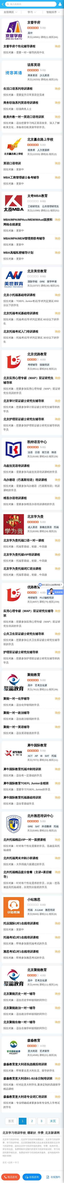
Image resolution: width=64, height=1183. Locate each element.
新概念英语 (46, 527)
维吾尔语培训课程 (15, 498)
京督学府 (33, 22)
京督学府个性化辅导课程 (19, 46)
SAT (47, 756)
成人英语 (32, 527)
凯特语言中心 (37, 442)
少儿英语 (44, 75)
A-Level (39, 910)
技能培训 (44, 364)
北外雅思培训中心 (40, 816)
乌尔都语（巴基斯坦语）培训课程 (25, 480)
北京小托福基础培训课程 (19, 295)
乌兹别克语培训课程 (16, 465)
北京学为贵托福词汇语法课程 (22, 568)
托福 (56, 527)
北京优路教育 (37, 354)
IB (41, 756)
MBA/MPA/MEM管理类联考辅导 (24, 238)
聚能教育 (33, 675)
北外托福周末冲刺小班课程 (20, 858)
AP (36, 756)
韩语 (54, 452)
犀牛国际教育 (37, 745)
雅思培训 (50, 910)
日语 (37, 452)
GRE (42, 281)
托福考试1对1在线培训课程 (21, 937)
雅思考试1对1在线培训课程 (21, 951)
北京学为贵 (35, 516)
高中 (30, 33)
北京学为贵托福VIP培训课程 (21, 554)
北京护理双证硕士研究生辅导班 (23, 419)
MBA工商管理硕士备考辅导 (21, 177)
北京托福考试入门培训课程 (20, 331)
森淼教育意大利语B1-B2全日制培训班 (27, 1078)
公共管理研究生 (50, 206)
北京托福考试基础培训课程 (20, 313)
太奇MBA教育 (37, 196)
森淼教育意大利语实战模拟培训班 (25, 1064)
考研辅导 (32, 364)
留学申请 (52, 281)
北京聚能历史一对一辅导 (19, 993)
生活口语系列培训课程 (17, 88)
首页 (5, 1162)
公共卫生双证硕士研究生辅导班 (23, 634)
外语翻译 (46, 826)
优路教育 (33, 587)
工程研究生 (34, 206)
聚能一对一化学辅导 (16, 698)
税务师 (31, 150)
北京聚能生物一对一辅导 (19, 1022)
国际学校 (32, 281)
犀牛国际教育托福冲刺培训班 (22, 769)
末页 (53, 1121)
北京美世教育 (37, 271)
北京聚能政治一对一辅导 (19, 1008)
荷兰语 (45, 452)
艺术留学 (44, 1051)
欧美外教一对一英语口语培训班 (23, 117)
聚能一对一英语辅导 (16, 727)
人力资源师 (43, 150)
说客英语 (33, 65)
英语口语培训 (12, 163)
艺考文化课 (41, 685)
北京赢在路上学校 (40, 139)
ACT (30, 756)
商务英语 (32, 75)
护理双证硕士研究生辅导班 (20, 652)
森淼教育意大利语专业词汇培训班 (25, 1096)
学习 (17, 1162)
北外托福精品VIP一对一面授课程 (24, 839)
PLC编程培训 (47, 597)
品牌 (10, 1162)
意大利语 (32, 1051)
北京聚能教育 (37, 970)
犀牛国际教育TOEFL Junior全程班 (26, 783)
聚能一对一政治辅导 (16, 712)
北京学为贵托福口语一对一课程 (23, 540)
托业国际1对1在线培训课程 (21, 923)
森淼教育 (33, 1040)
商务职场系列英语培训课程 (20, 102)
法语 (30, 452)
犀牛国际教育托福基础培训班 (22, 797)
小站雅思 (33, 899)
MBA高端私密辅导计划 (18, 252)
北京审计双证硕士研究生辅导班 (23, 401)
